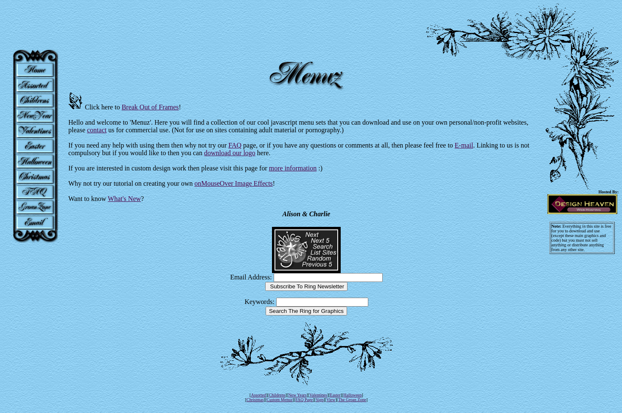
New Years (297, 395)
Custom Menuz (279, 399)
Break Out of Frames (150, 107)
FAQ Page (304, 399)
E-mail (464, 145)
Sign (319, 399)
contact (96, 130)
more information (293, 168)
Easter (335, 395)
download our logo (229, 152)
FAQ (234, 145)
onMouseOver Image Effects (233, 183)
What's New (124, 198)
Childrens (277, 395)
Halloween (352, 395)
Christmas (255, 399)
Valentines (318, 395)
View (330, 399)
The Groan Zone (352, 399)
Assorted (258, 395)
